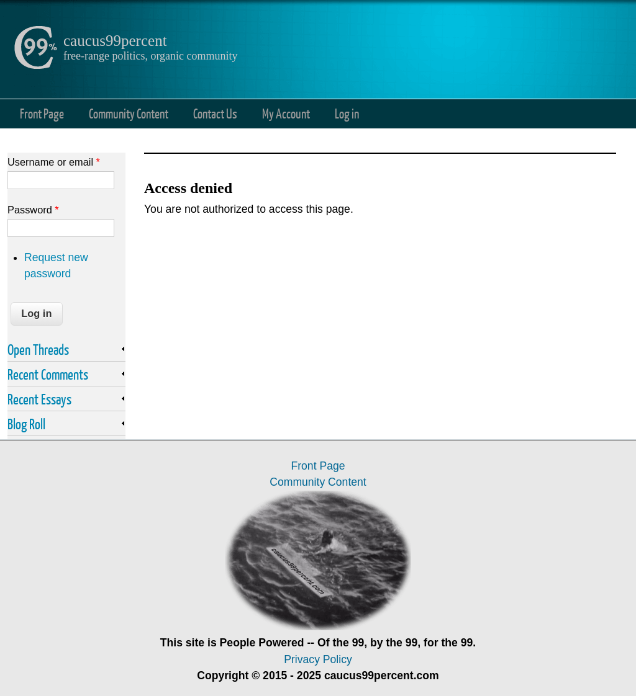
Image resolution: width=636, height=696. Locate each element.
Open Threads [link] (38, 349)
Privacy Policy (318, 659)
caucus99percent (115, 40)
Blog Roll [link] (26, 423)
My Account (286, 113)
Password (33, 209)
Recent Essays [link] (39, 399)
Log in (347, 113)
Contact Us (215, 113)
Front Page (42, 113)
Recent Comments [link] (47, 374)
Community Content (128, 113)
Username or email (53, 161)
